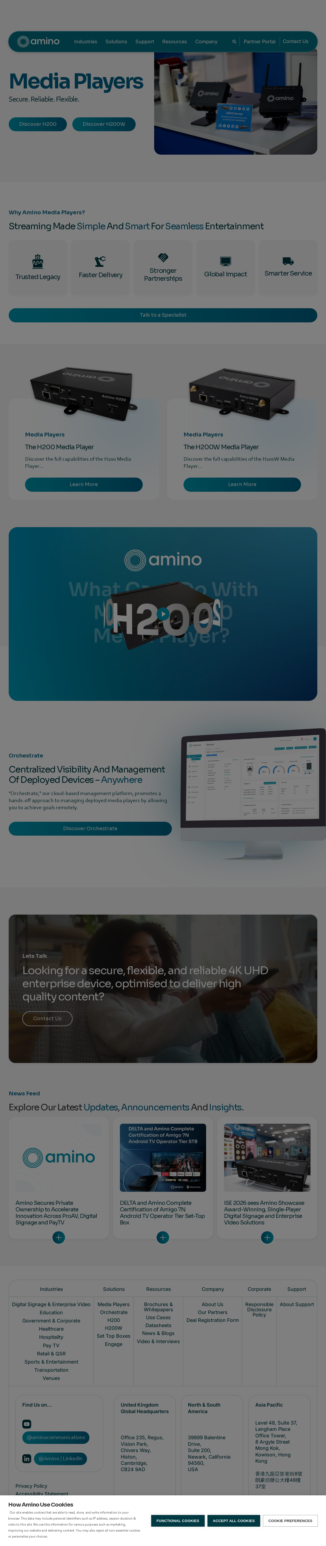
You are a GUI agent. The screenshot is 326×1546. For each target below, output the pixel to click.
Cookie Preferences (290, 1521)
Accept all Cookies (234, 1521)
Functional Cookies (178, 1521)
